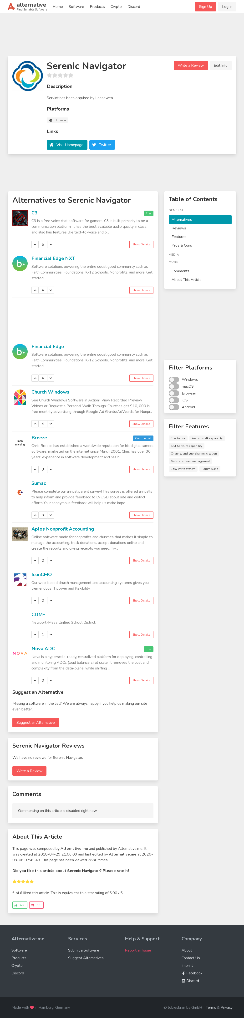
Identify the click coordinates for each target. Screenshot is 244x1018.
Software (76, 6)
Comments (180, 271)
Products (97, 6)
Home (58, 6)
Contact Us (191, 958)
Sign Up (205, 6)
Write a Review (191, 65)
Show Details (141, 244)
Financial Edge (47, 346)
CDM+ (38, 614)
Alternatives (182, 219)
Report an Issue (138, 950)
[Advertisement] (122, 37)
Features (179, 236)
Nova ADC (43, 648)
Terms (211, 1007)
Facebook (192, 973)
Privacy (227, 1007)
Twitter (105, 144)
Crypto (116, 6)
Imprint (187, 965)
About (187, 950)
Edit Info (221, 65)
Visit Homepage (69, 144)
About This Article (187, 279)
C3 (34, 213)
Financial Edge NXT (53, 258)
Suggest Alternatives (86, 958)
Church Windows (50, 392)
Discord (133, 6)
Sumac (38, 483)
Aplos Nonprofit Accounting (62, 529)
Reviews (179, 228)
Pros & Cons (182, 245)
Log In (227, 6)
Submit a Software (83, 950)
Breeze (39, 438)
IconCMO (41, 574)
